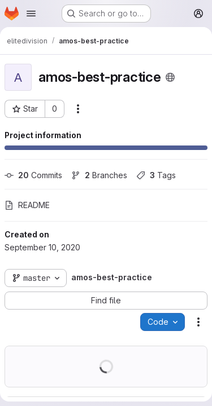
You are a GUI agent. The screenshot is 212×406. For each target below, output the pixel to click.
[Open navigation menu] (31, 14)
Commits (33, 175)
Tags (156, 175)
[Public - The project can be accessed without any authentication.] (170, 77)
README (27, 205)
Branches (99, 175)
